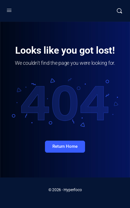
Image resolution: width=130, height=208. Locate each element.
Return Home (65, 146)
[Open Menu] (9, 10)
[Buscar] (119, 11)
